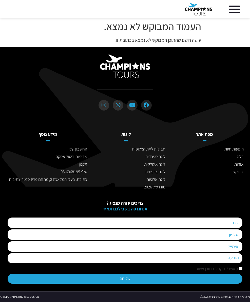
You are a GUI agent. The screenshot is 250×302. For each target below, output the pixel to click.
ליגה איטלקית (154, 164)
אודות (239, 164)
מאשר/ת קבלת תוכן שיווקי (216, 269)
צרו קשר (237, 172)
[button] (234, 9)
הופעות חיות (234, 149)
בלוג (240, 156)
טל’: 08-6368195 (74, 172)
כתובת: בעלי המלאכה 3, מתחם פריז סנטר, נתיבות (48, 179)
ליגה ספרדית (155, 156)
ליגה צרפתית (155, 172)
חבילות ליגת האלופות (148, 149)
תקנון (83, 164)
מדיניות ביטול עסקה (71, 156)
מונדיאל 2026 (154, 187)
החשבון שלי (78, 149)
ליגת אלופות (155, 179)
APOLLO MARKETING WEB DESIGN (19, 296)
